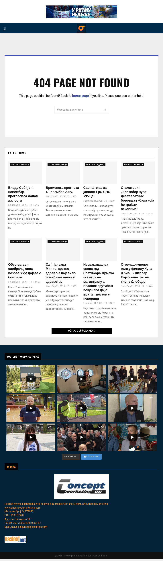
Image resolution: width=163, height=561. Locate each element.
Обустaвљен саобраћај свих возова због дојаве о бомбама (24, 271)
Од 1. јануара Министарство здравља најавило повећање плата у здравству (61, 273)
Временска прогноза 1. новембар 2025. (62, 190)
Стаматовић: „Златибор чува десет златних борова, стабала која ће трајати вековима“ (137, 198)
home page (80, 96)
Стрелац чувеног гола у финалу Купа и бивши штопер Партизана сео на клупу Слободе (136, 273)
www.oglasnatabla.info (27, 503)
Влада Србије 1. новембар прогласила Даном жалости (23, 194)
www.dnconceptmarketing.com (23, 507)
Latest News (17, 153)
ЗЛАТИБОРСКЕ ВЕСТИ (133, 165)
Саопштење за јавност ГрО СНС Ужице (96, 192)
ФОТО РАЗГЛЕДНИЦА (20, 165)
